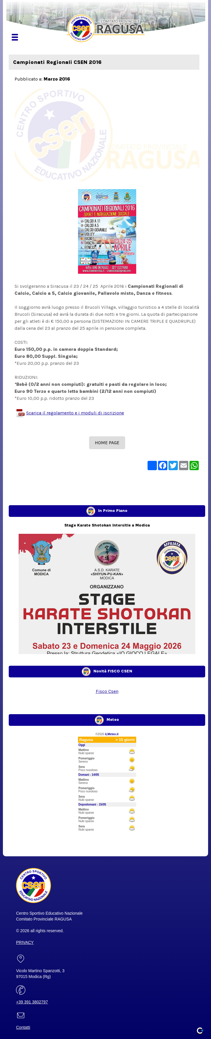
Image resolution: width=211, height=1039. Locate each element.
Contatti (23, 1027)
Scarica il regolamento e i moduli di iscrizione (75, 413)
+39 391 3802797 (32, 1002)
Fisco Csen (107, 691)
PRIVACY (24, 942)
